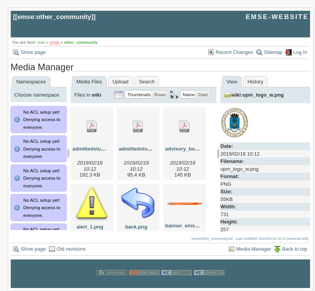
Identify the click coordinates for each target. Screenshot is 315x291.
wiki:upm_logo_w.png (257, 95)
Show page (33, 52)
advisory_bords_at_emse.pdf (200, 149)
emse (54, 42)
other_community (81, 42)
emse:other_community (54, 17)
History (255, 82)
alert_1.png (89, 227)
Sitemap (273, 52)
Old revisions (71, 249)
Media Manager (253, 249)
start (41, 42)
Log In (300, 52)
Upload (120, 82)
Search (147, 82)
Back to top (294, 249)
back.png (136, 227)
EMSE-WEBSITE (277, 17)
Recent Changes (234, 52)
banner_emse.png (186, 226)
